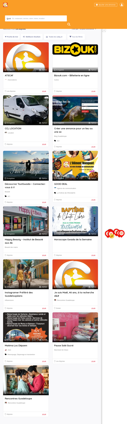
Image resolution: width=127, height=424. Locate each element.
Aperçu (43, 74)
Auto (9, 355)
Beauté (7, 197)
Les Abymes (11, 96)
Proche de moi (11, 42)
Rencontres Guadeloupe (66, 305)
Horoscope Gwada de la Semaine (73, 244)
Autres (56, 85)
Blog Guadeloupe (60, 141)
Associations (12, 85)
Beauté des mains (11, 252)
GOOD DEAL (60, 188)
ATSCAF (9, 80)
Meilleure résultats (31, 42)
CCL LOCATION (13, 133)
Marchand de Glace (61, 355)
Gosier (58, 313)
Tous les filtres (76, 42)
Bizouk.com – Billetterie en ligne (71, 80)
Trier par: (84, 34)
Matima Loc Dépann (16, 350)
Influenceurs (9, 305)
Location (11, 138)
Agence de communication (66, 193)
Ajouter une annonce (105, 5)
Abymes (59, 96)
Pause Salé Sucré (63, 350)
